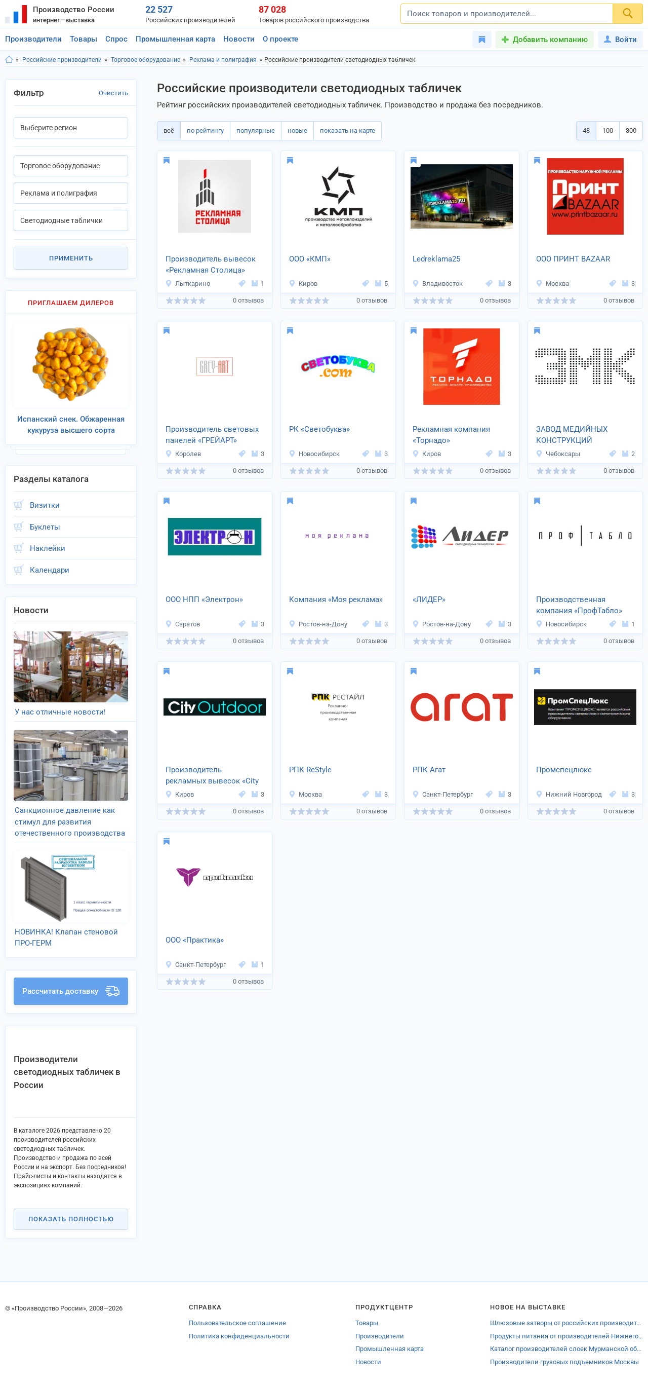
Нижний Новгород (569, 794)
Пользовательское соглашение (237, 1323)
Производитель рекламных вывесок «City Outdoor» (212, 776)
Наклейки (47, 548)
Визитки (45, 505)
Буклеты (45, 527)
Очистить (113, 93)
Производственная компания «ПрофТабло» (579, 605)
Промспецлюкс (564, 769)
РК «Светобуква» (319, 429)
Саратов (182, 624)
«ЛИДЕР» (429, 599)
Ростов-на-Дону (318, 624)
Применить (71, 258)
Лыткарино (187, 283)
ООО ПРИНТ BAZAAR (573, 259)
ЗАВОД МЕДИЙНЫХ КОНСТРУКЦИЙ (572, 435)
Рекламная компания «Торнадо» (451, 435)
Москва (552, 283)
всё (169, 130)
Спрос (116, 39)
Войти (620, 39)
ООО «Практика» (195, 940)
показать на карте (347, 130)
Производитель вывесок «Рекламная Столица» (211, 264)
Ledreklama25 (436, 259)
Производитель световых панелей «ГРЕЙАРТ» (212, 435)
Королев (183, 454)
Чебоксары (558, 454)
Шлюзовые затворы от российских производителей (566, 1323)
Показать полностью (71, 1219)
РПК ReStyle (310, 769)
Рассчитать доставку (70, 991)
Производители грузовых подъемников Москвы (564, 1362)
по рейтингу (205, 130)
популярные (255, 130)
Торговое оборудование (145, 59)
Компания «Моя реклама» (336, 599)
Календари (49, 570)
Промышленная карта (175, 39)
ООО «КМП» (310, 259)
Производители (33, 39)
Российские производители (62, 59)
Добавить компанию (550, 39)
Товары (83, 39)
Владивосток (437, 283)
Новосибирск (314, 454)
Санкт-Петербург (442, 794)
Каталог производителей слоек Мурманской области (566, 1349)
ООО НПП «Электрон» (204, 599)
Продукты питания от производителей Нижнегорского (566, 1336)
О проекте (280, 39)
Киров (303, 283)
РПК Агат (429, 769)
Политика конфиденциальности (239, 1336)
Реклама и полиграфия (223, 59)
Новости (239, 39)
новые (297, 130)
